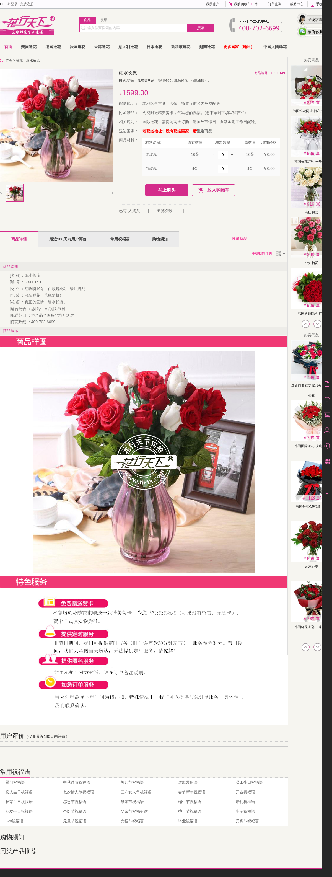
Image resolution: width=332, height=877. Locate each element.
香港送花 (102, 47)
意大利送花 (128, 47)
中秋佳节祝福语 (76, 782)
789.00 (314, 377)
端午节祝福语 (189, 802)
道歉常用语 (188, 782)
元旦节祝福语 (74, 821)
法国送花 (77, 47)
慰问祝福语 (15, 782)
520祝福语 (15, 821)
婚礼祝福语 (245, 802)
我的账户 (212, 4)
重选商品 (204, 131)
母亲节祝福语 (132, 802)
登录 (14, 4)
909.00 (314, 305)
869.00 (314, 558)
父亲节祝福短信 (134, 811)
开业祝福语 (245, 792)
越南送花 (207, 47)
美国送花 (29, 47)
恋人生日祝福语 (19, 792)
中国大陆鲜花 (275, 47)
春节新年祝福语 (191, 792)
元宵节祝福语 (247, 821)
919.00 (314, 204)
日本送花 (154, 47)
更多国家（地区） (239, 47)
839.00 (314, 153)
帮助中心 (296, 4)
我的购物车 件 (246, 4)
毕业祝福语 (188, 821)
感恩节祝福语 (74, 802)
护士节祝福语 (189, 811)
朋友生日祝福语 (19, 811)
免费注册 (26, 4)
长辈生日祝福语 (19, 802)
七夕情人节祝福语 (78, 792)
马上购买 (167, 190)
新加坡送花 (180, 47)
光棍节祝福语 (132, 821)
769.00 (314, 619)
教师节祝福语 (132, 782)
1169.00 (314, 498)
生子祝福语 (245, 811)
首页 (8, 47)
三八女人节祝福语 (136, 792)
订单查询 (274, 4)
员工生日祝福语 (249, 782)
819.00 (314, 102)
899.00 (314, 254)
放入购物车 (218, 190)
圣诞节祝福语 (74, 811)
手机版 (321, 4)
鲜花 (19, 61)
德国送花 (53, 47)
